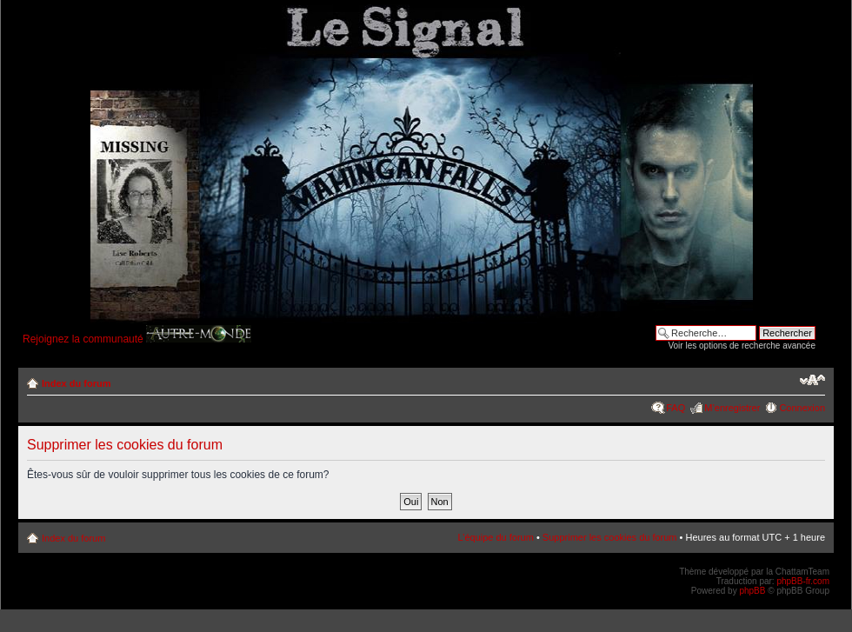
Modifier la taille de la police (812, 380)
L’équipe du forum (495, 537)
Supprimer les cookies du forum (609, 537)
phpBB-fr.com (802, 581)
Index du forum (76, 383)
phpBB (752, 590)
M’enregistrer (732, 407)
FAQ (675, 407)
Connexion (802, 407)
